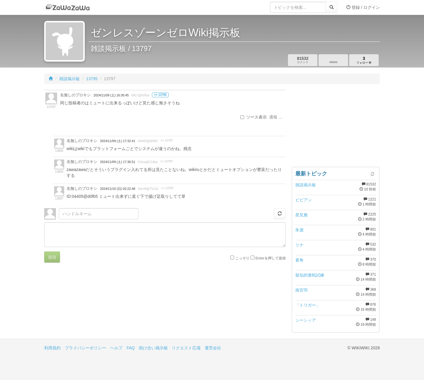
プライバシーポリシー (85, 348)
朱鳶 (299, 230)
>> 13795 (160, 94)
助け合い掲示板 (153, 348)
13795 (91, 78)
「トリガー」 (307, 305)
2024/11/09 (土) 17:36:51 (117, 162)
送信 (52, 257)
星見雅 (301, 215)
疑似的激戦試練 (309, 275)
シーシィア (305, 320)
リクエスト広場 (186, 348)
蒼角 (299, 260)
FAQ (131, 348)
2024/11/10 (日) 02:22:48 (117, 188)
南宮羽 (301, 290)
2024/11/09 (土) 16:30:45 (111, 95)
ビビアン (303, 200)
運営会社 (213, 348)
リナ (299, 245)
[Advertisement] (336, 127)
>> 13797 (166, 140)
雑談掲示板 (69, 78)
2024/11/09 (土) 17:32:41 (117, 141)
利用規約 (52, 348)
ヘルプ (116, 348)
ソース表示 (253, 117)
